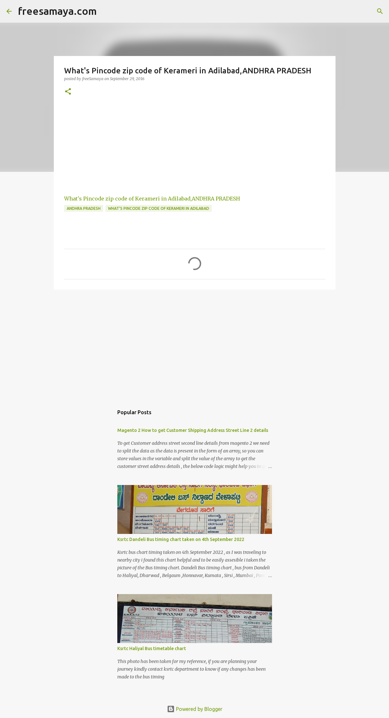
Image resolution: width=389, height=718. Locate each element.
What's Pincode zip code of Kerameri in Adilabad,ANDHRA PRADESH (152, 198)
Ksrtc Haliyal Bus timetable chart (151, 648)
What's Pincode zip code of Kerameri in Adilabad (158, 208)
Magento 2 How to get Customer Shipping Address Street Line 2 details (192, 430)
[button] (68, 92)
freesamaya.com (57, 11)
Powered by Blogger (194, 709)
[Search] (380, 11)
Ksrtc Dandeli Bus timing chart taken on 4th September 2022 (180, 539)
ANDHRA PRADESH (84, 208)
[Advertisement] (194, 344)
